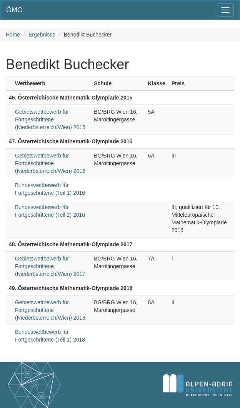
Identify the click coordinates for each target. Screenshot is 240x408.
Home (13, 35)
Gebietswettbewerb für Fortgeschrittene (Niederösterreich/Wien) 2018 (50, 310)
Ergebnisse (41, 35)
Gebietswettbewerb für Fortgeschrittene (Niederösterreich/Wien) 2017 (50, 266)
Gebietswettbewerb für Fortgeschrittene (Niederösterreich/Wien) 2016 (50, 163)
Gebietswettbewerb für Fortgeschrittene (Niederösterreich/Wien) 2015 (50, 119)
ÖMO (14, 10)
